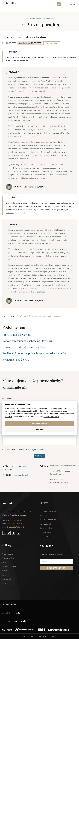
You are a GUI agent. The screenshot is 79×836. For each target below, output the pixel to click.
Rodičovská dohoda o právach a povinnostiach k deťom (34, 353)
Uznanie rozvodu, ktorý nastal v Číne (23, 347)
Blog (4, 563)
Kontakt (5, 575)
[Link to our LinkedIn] (18, 533)
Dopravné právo (46, 533)
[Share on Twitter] (21, 316)
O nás (4, 571)
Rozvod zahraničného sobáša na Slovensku (27, 341)
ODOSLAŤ (39, 456)
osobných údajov (35, 450)
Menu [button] (72, 4)
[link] (64, 4)
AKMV (9, 4)
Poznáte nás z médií (14, 621)
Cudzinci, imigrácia (48, 512)
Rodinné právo (49, 19)
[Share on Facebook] (17, 316)
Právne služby (8, 559)
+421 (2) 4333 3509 (13, 520)
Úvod (26, 19)
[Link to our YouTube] (13, 533)
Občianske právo (47, 537)
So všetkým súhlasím (39, 423)
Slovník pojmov (8, 554)
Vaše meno (7, 399)
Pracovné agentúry (48, 520)
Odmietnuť (39, 430)
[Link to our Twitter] (9, 533)
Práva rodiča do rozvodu (16, 334)
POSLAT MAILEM (37, 316)
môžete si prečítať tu (51, 416)
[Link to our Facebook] (4, 533)
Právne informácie (10, 580)
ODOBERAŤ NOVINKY (56, 568)
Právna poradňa (36, 19)
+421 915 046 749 (59, 4)
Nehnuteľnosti (45, 524)
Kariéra (5, 584)
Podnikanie (44, 516)
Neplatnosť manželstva (15, 359)
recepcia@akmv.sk (20, 475)
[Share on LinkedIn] (25, 316)
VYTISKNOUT (54, 316)
